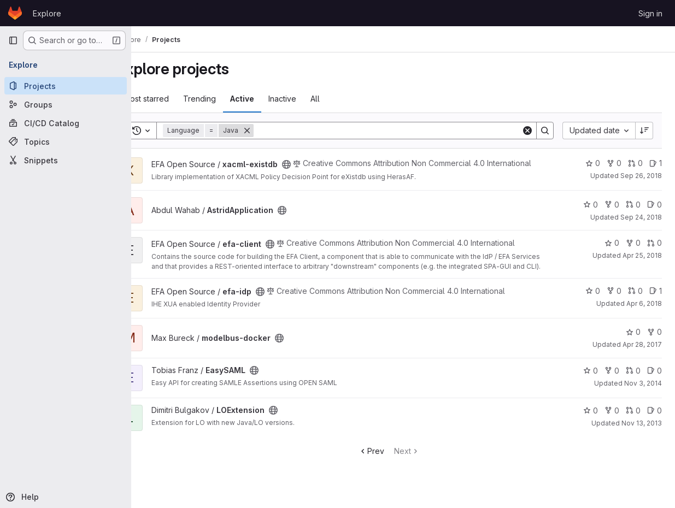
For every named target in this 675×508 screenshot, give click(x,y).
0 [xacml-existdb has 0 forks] (614, 163)
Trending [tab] (227, 98)
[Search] (401, 130)
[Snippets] (65, 160)
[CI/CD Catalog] (65, 123)
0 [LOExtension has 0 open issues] (654, 418)
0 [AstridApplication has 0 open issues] (654, 212)
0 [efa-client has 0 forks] (633, 251)
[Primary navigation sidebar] (13, 40)
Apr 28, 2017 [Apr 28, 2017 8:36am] (642, 352)
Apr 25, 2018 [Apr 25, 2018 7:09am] (642, 263)
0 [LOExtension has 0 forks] (611, 418)
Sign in (650, 13)
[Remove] (274, 130)
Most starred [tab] (174, 98)
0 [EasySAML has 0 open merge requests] (633, 378)
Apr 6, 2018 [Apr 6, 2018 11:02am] (644, 312)
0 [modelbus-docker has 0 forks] (654, 340)
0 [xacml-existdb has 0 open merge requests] (635, 163)
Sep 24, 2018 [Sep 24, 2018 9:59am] (641, 225)
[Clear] (527, 130)
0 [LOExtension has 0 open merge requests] (633, 418)
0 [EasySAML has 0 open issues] (654, 378)
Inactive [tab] (310, 98)
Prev (385, 459)
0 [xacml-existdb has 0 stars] (592, 163)
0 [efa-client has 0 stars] (611, 251)
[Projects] (65, 85)
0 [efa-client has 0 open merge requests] (654, 251)
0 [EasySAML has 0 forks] (611, 378)
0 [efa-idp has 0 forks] (614, 299)
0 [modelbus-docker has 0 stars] (633, 340)
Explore (47, 13)
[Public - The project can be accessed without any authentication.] (314, 162)
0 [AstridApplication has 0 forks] (611, 212)
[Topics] (65, 141)
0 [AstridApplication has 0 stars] (590, 212)
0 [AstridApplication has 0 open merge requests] (633, 212)
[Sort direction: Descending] (644, 130)
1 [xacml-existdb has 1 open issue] (655, 163)
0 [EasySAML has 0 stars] (590, 378)
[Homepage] (15, 13)
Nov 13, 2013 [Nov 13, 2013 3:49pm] (641, 431)
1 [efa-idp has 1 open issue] (655, 299)
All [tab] (343, 98)
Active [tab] (270, 98)
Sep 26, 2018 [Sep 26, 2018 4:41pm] (641, 176)
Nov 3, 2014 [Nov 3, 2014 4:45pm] (643, 391)
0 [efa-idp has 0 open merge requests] (635, 299)
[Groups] (65, 104)
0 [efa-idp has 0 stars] (592, 299)
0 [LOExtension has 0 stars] (590, 418)
